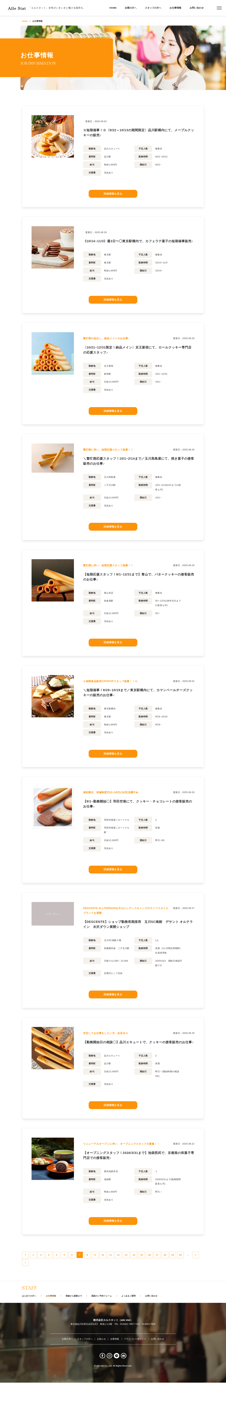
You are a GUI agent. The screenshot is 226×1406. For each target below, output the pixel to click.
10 (129, 1271)
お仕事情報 (175, 7)
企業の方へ (131, 7)
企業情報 (115, 1360)
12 (150, 1271)
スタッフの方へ (153, 7)
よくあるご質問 (139, 1317)
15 (181, 1271)
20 (57, 1282)
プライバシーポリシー (135, 1360)
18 (36, 1282)
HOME (113, 7)
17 (26, 1282)
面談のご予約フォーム (109, 1317)
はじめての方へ (30, 1317)
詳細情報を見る (113, 194)
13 (160, 1271)
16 (192, 1271)
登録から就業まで (78, 1317)
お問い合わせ (197, 7)
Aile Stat (21, 7)
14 (171, 1271)
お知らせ (101, 1360)
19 (47, 1282)
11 (140, 1271)
